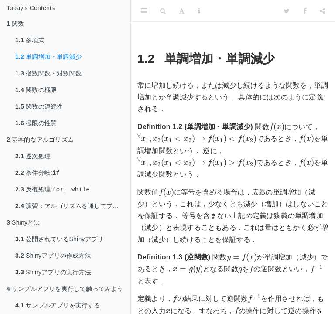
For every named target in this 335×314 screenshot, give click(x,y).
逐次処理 (33, 156)
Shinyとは (23, 224)
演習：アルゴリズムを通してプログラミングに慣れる (72, 207)
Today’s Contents (31, 7)
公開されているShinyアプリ (59, 240)
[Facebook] (305, 11)
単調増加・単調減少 (48, 56)
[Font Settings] (181, 11)
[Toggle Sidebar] (144, 11)
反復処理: (52, 191)
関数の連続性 (39, 106)
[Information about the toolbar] (199, 11)
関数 (15, 23)
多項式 (29, 40)
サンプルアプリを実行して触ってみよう (65, 290)
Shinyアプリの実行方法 (53, 273)
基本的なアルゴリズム (40, 139)
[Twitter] (286, 11)
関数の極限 (36, 89)
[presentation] (276, 127)
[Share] (322, 11)
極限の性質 (36, 122)
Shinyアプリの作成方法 (53, 257)
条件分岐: (37, 173)
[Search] (163, 11)
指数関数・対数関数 (48, 73)
